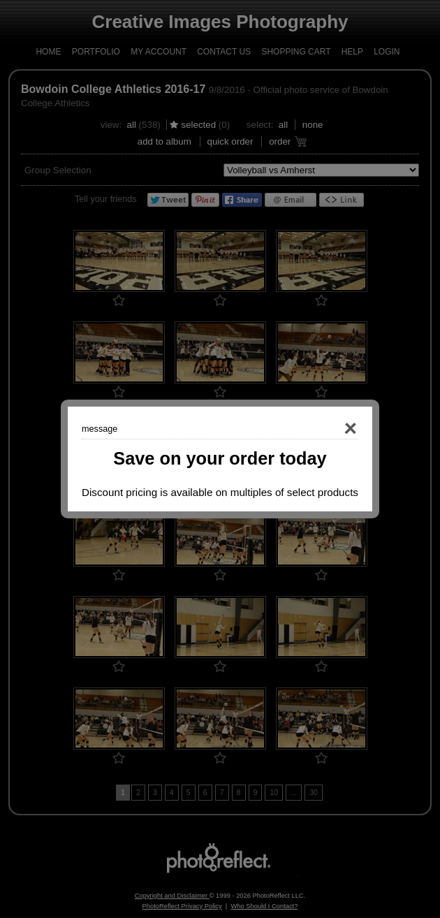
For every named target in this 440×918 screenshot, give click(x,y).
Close (330, 429)
